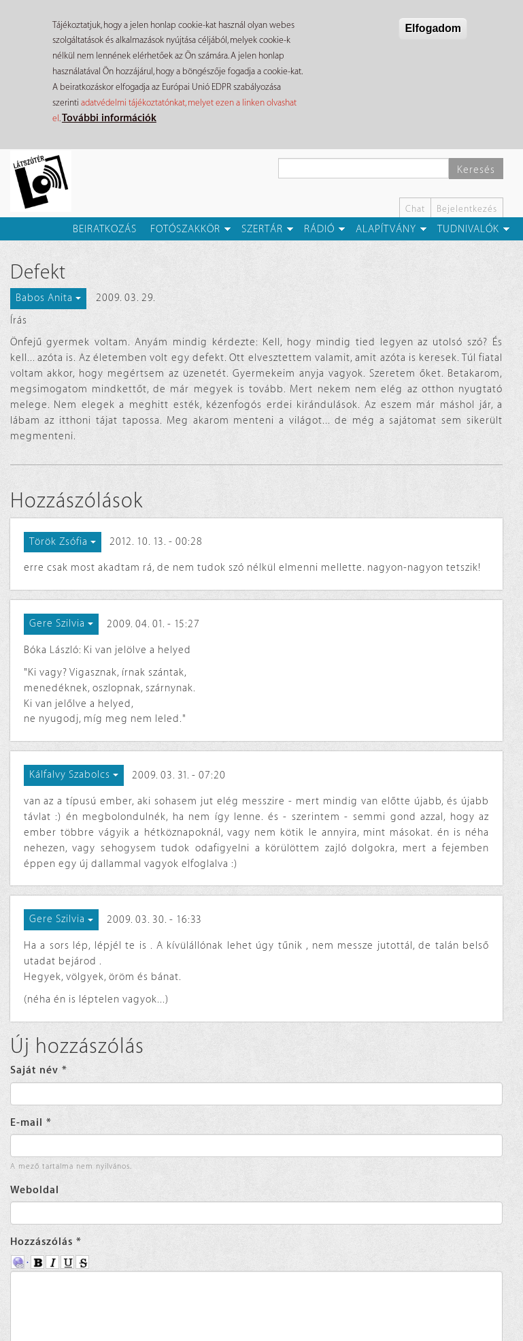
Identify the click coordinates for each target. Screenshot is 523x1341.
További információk (109, 118)
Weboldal (34, 1190)
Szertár (262, 229)
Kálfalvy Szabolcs (73, 774)
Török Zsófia (62, 542)
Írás (18, 320)
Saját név (38, 1070)
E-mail (31, 1123)
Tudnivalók (468, 229)
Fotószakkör (185, 229)
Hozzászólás (46, 1242)
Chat (415, 209)
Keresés (476, 170)
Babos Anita (48, 298)
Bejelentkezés (467, 209)
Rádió (319, 229)
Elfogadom (433, 28)
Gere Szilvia (61, 623)
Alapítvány (386, 229)
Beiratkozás (105, 229)
